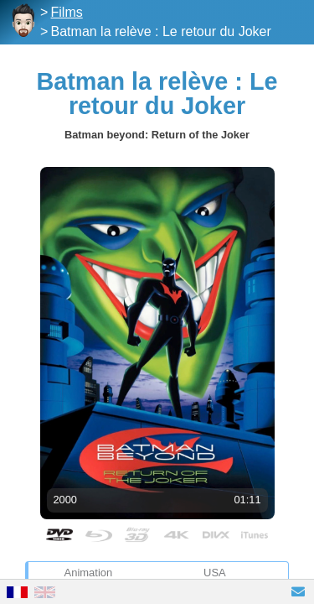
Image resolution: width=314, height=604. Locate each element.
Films (67, 12)
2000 (65, 499)
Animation (88, 572)
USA (214, 572)
